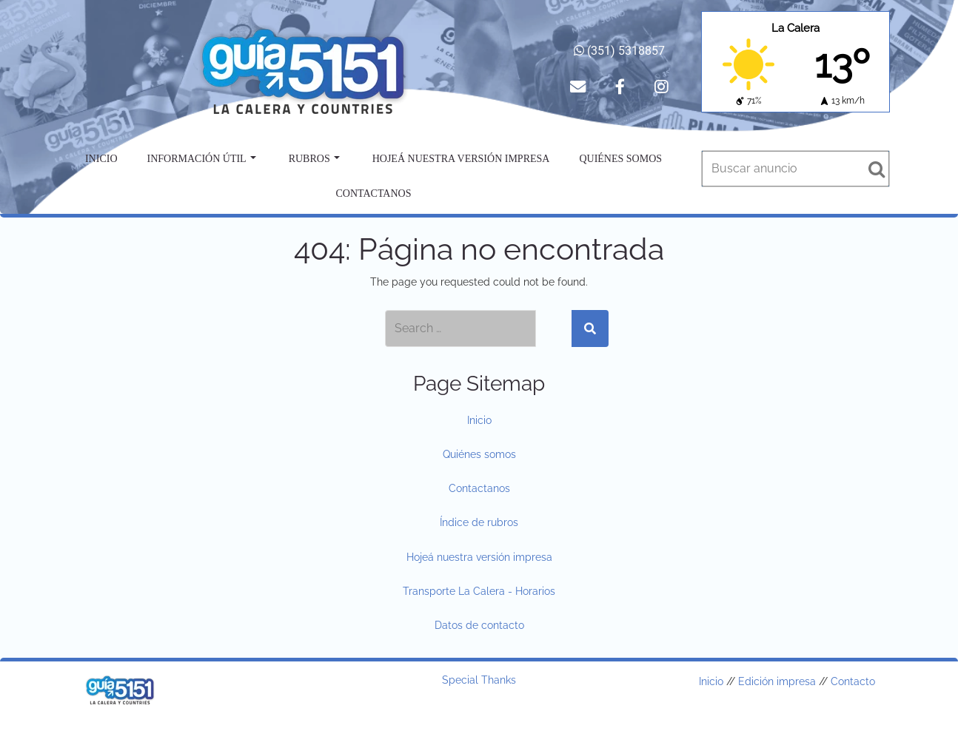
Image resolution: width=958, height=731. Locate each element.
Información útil (201, 158)
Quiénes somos (620, 158)
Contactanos (374, 193)
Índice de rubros (479, 522)
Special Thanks (479, 680)
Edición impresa (777, 681)
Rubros (314, 158)
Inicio (101, 158)
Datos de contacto (479, 625)
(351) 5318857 (619, 51)
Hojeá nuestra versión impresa (461, 158)
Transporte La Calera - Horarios (479, 591)
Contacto (853, 681)
